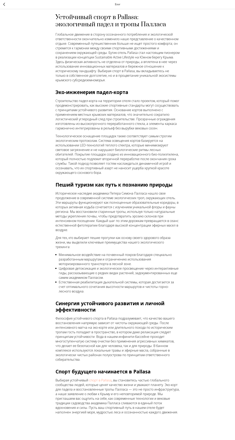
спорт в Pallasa (100, 382)
